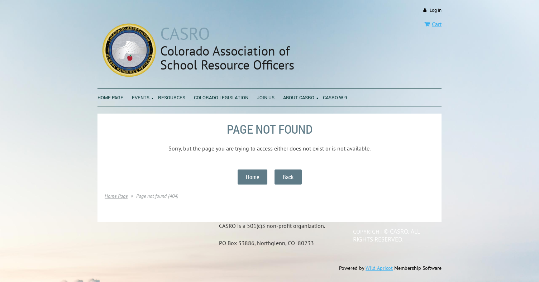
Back (288, 177)
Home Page (116, 196)
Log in (436, 10)
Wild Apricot (379, 268)
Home (252, 177)
